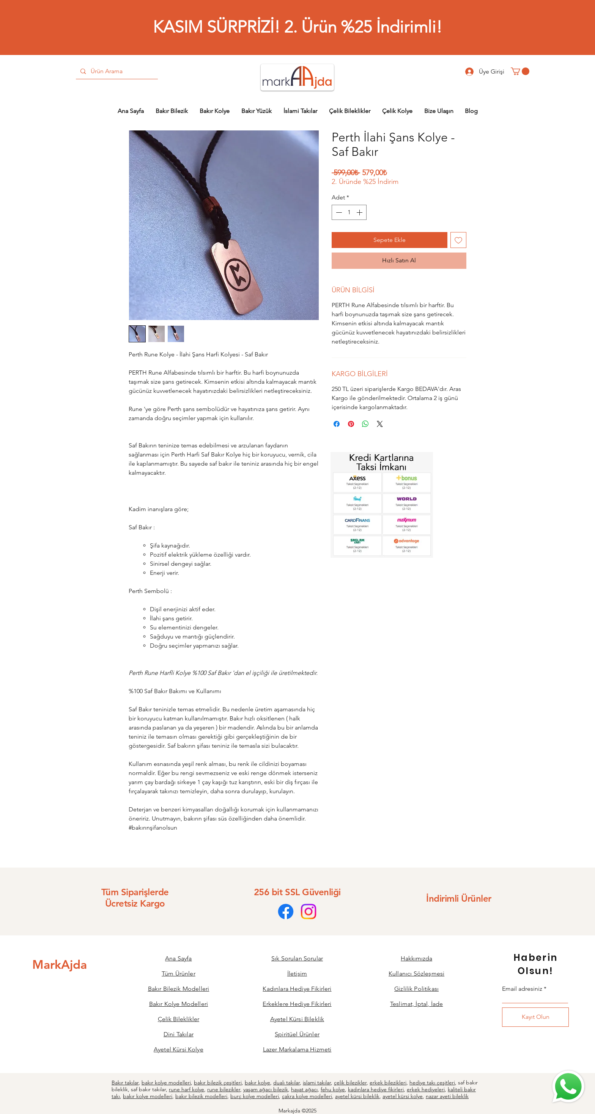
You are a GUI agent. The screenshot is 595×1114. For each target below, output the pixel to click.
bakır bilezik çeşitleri (218, 1082)
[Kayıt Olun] (535, 1017)
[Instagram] (308, 911)
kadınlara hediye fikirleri (376, 1089)
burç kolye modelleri (254, 1096)
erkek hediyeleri (426, 1089)
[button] (520, 71)
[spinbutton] (349, 212)
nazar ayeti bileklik (447, 1096)
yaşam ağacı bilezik (265, 1089)
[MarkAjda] (59, 964)
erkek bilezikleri (388, 1082)
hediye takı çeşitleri (432, 1082)
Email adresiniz (522, 989)
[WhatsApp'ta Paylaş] (365, 423)
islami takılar (317, 1082)
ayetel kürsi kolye (402, 1096)
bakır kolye (257, 1082)
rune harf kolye (186, 1089)
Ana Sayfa (178, 958)
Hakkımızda (416, 958)
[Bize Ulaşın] (567, 1086)
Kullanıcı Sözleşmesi (416, 973)
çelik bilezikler (350, 1082)
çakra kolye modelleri (307, 1096)
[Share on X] (379, 423)
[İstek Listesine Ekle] (458, 240)
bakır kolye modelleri (166, 1082)
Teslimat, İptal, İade (416, 1003)
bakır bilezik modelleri (201, 1096)
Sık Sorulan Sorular (297, 958)
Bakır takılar (125, 1082)
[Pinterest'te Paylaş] (351, 423)
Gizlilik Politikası (416, 988)
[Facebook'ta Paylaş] (336, 423)
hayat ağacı (304, 1089)
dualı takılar (286, 1082)
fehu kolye (333, 1089)
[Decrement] (338, 212)
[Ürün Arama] (116, 71)
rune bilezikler (223, 1089)
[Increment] (360, 212)
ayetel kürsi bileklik (357, 1096)
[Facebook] (285, 911)
